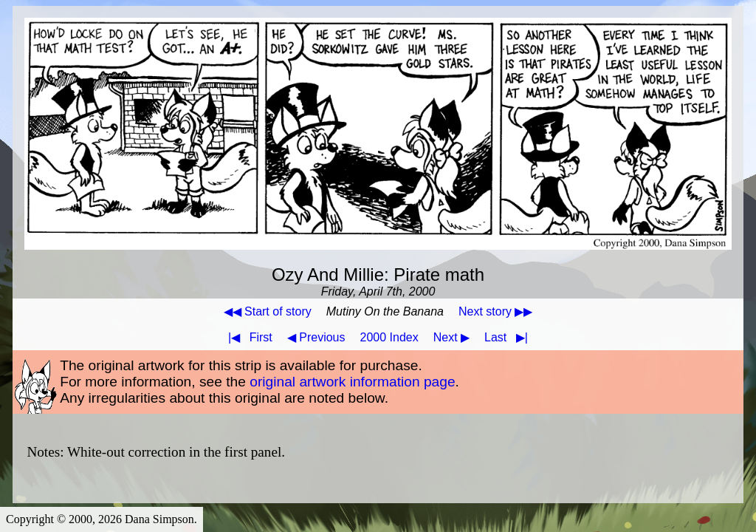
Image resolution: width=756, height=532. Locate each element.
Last (509, 337)
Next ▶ (451, 337)
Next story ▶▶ (495, 311)
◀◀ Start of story (268, 311)
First (247, 337)
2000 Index (389, 337)
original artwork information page (352, 381)
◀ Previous (316, 337)
